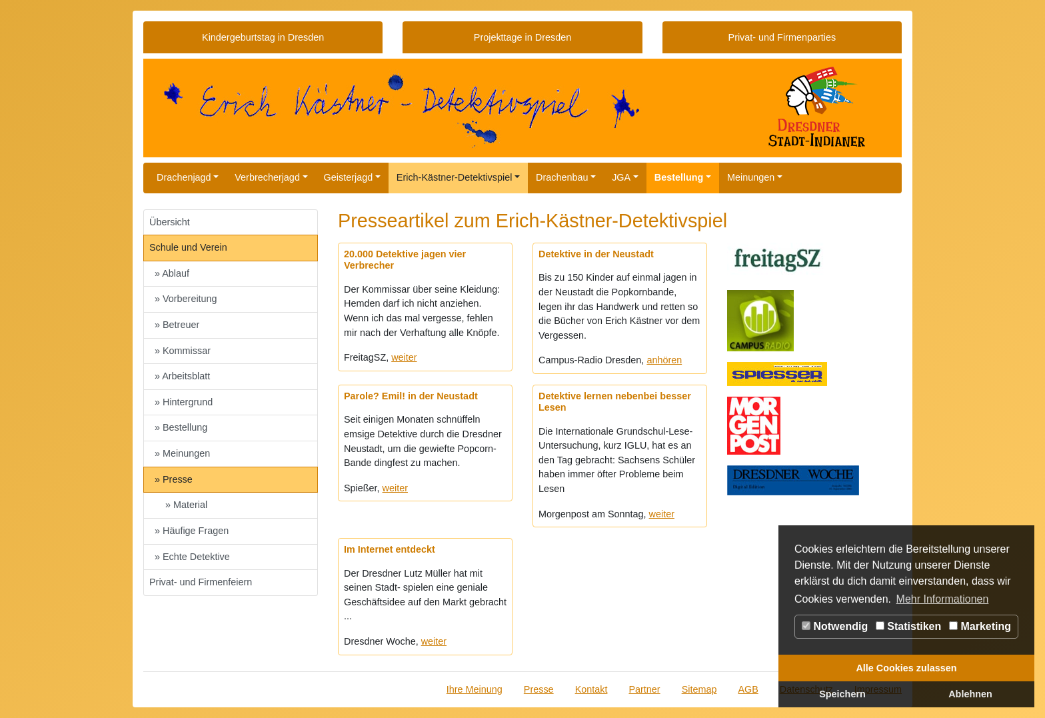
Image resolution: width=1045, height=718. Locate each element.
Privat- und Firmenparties (782, 37)
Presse (539, 689)
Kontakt (591, 689)
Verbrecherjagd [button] (267, 177)
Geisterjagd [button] (348, 177)
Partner (644, 689)
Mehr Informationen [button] (942, 599)
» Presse (174, 479)
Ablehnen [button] (970, 694)
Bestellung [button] (679, 177)
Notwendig (835, 626)
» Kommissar (183, 350)
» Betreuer (177, 324)
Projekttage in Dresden (522, 37)
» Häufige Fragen (192, 530)
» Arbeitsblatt (182, 376)
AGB (748, 689)
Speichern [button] (842, 694)
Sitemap (699, 689)
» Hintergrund (184, 402)
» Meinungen (182, 453)
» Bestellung (181, 427)
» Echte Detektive (192, 556)
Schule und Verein (188, 247)
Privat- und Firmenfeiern (200, 582)
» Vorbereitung (186, 298)
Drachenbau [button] (562, 177)
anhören (664, 360)
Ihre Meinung (475, 689)
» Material (186, 504)
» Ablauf (172, 273)
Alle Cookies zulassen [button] (906, 668)
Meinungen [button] (750, 177)
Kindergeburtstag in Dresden (263, 37)
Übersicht (169, 222)
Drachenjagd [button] (184, 177)
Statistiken (908, 626)
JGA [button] (621, 177)
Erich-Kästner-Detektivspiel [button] (455, 177)
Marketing (980, 626)
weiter (404, 357)
